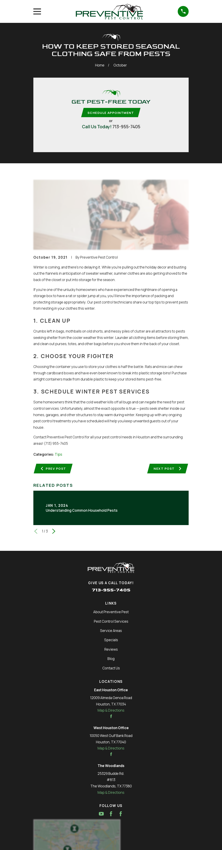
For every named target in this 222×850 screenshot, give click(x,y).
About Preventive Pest (111, 612)
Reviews (111, 650)
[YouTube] (101, 814)
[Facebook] (111, 814)
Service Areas (111, 631)
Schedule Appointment (111, 113)
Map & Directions (111, 711)
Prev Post (54, 469)
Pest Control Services (111, 622)
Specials (111, 640)
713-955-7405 (126, 127)
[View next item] (53, 532)
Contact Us (111, 668)
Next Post (167, 469)
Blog (111, 659)
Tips (58, 454)
